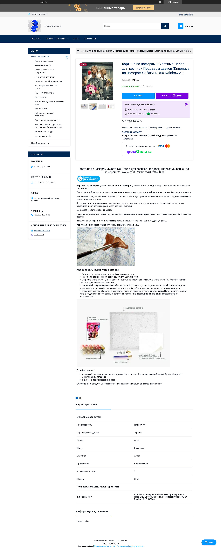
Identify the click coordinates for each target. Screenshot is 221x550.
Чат (209, 542)
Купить (138, 95)
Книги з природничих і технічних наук (49, 103)
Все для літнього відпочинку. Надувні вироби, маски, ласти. (48, 125)
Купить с (172, 95)
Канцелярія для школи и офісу (46, 87)
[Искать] (165, 26)
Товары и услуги (55, 39)
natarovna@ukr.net (42, 231)
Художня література (44, 93)
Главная (35, 39)
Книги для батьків (43, 136)
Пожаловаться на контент (104, 546)
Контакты (90, 39)
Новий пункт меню (40, 57)
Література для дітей (44, 77)
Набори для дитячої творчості (44, 114)
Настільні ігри (41, 109)
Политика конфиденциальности (130, 546)
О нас (76, 39)
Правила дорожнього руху (47, 120)
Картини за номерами (45, 61)
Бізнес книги (40, 97)
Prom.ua (123, 541)
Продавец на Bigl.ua (110, 543)
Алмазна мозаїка (43, 65)
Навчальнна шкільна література (44, 71)
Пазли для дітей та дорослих (48, 81)
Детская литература (44, 131)
